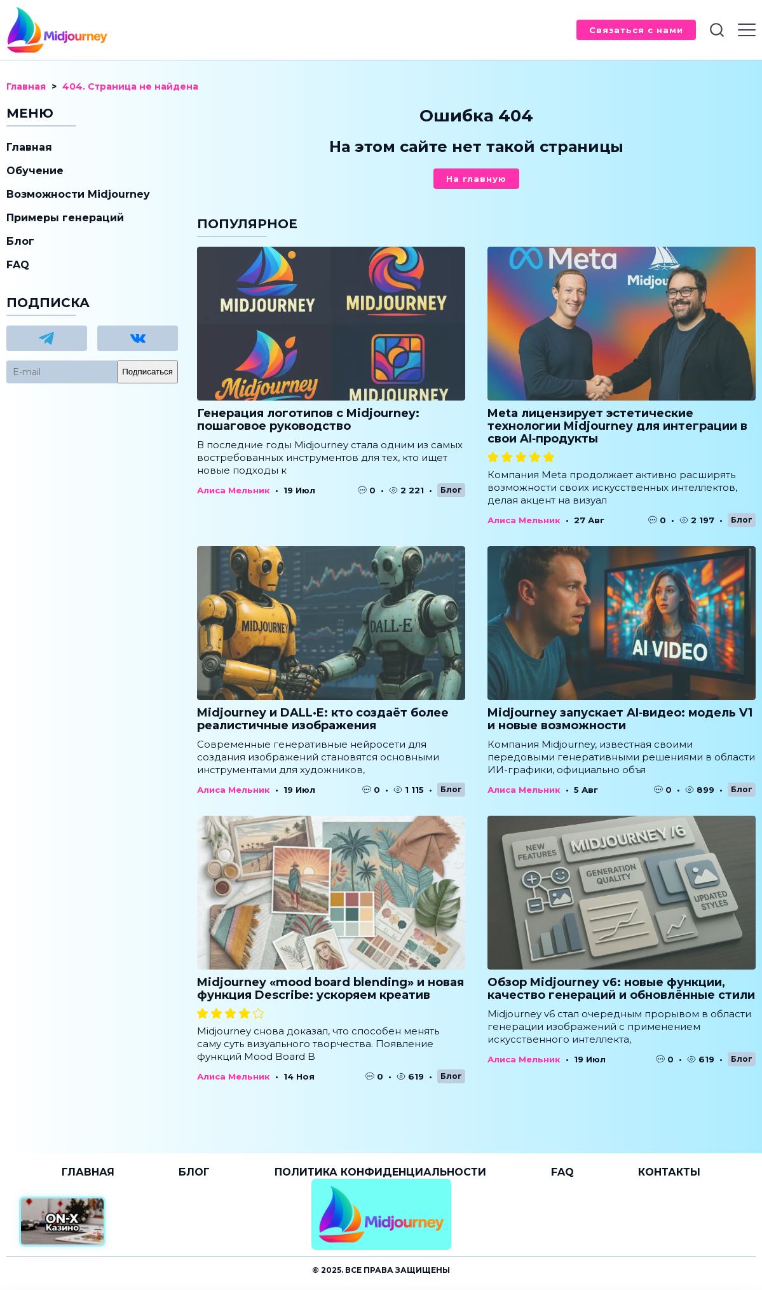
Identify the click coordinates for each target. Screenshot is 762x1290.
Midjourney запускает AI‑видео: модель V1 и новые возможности (619, 719)
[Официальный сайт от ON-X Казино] (62, 1222)
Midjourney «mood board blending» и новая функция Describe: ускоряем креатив (330, 988)
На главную (476, 179)
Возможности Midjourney (78, 194)
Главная (29, 147)
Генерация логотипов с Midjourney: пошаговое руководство (308, 419)
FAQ (17, 265)
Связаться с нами (636, 30)
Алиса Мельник (233, 490)
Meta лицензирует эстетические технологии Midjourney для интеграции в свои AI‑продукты (617, 426)
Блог (451, 490)
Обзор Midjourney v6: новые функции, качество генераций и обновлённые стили (621, 988)
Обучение (35, 171)
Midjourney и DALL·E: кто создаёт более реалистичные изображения (323, 719)
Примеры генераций (65, 218)
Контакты (669, 1172)
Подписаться (147, 371)
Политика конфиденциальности (380, 1172)
